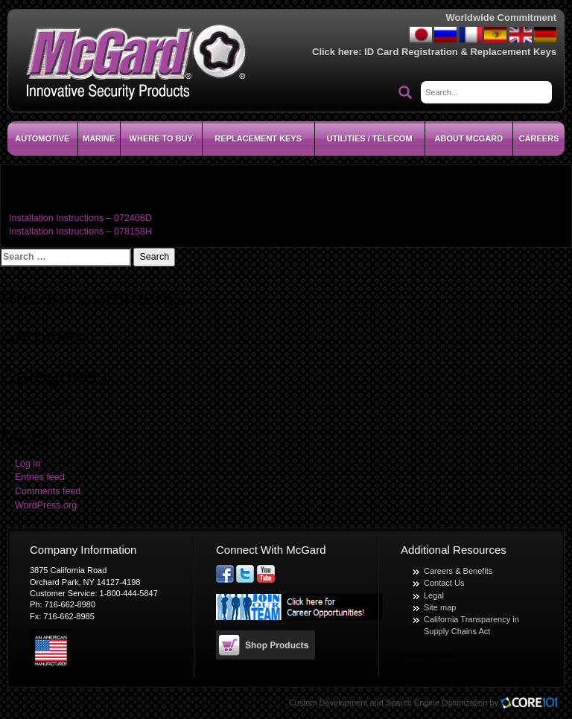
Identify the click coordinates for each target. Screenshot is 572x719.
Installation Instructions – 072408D (80, 218)
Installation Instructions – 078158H (80, 231)
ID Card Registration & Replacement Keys (460, 51)
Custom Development (328, 702)
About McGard (469, 138)
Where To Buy (161, 138)
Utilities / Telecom (370, 138)
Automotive (42, 138)
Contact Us (444, 582)
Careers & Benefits (458, 570)
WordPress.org (46, 505)
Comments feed (47, 491)
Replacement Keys (258, 138)
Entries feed (40, 477)
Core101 (532, 703)
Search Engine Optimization (436, 702)
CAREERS (539, 138)
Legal (434, 595)
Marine (99, 138)
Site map (440, 607)
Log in (27, 463)
